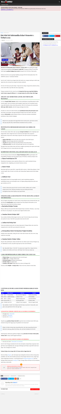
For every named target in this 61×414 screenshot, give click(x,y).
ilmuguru (9, 354)
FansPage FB (15, 360)
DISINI (20, 368)
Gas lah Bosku (20, 341)
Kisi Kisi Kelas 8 (6, 32)
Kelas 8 (10, 316)
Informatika (12, 313)
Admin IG (15, 382)
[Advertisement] (30, 22)
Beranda (2, 32)
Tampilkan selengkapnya (35, 389)
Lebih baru (3, 393)
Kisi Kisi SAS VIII (13, 375)
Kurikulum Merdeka (21, 375)
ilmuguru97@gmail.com (28, 358)
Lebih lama (36, 393)
